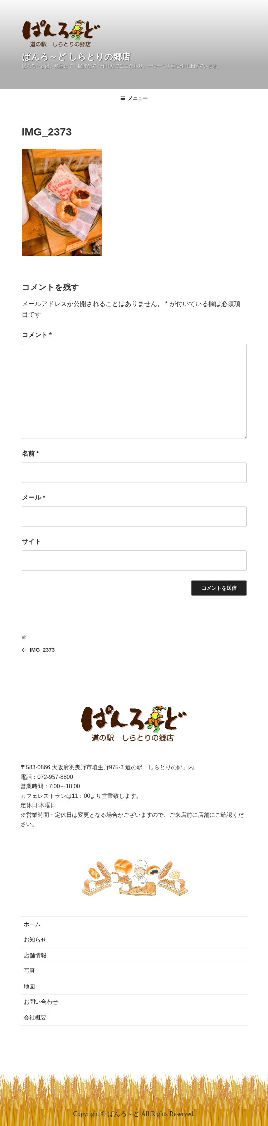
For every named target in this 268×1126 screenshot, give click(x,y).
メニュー (134, 98)
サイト (31, 541)
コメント (37, 335)
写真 (29, 971)
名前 (30, 453)
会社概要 (35, 1017)
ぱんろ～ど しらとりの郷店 (76, 56)
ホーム (32, 924)
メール (33, 497)
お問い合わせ (41, 1002)
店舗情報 (35, 955)
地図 (29, 986)
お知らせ (35, 940)
